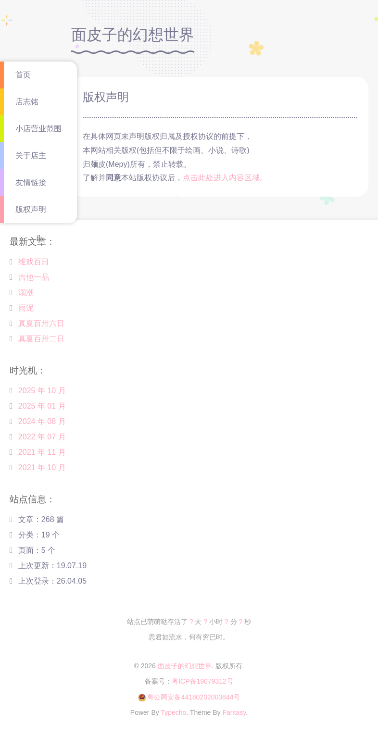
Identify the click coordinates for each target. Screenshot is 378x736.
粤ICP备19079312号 (202, 681)
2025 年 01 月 (42, 406)
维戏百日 (33, 262)
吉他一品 (33, 277)
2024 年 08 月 (42, 421)
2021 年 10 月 (42, 467)
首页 (23, 75)
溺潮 (26, 292)
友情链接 (30, 182)
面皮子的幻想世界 (185, 666)
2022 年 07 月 (42, 437)
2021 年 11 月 (42, 452)
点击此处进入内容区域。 (225, 178)
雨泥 (26, 308)
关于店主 (30, 155)
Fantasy (234, 712)
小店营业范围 (38, 129)
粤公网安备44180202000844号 (193, 697)
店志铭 (26, 102)
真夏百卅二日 (41, 339)
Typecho (173, 712)
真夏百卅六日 (41, 323)
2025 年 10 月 (42, 391)
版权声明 (30, 209)
